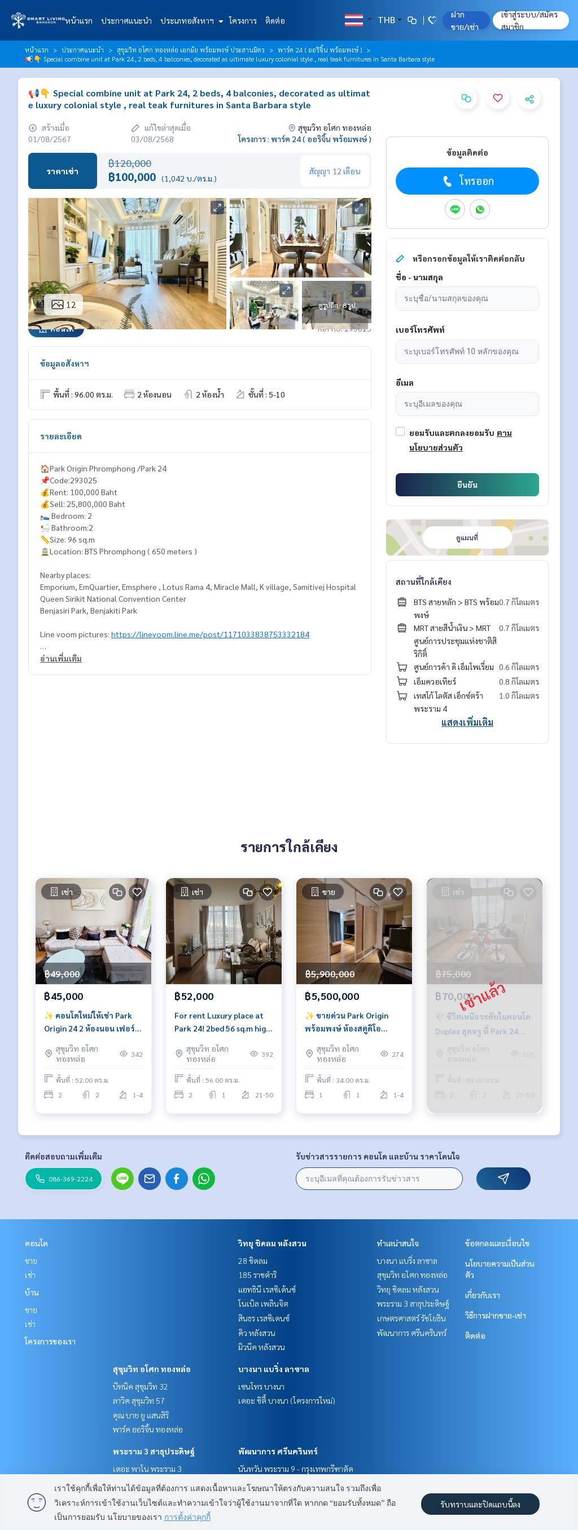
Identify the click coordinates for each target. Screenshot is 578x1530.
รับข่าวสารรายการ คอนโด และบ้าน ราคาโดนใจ (378, 1156)
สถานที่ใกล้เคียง (424, 581)
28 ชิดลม (253, 1260)
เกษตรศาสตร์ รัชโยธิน (411, 1318)
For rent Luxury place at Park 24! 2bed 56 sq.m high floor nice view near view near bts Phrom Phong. (222, 1025)
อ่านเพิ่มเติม (61, 658)
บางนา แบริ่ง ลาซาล (273, 1369)
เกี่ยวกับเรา (482, 1295)
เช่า (30, 1274)
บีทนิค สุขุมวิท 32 (140, 1386)
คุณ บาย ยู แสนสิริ (141, 1415)
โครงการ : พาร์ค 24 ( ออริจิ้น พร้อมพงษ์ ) (304, 139)
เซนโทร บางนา (261, 1386)
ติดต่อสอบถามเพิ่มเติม (63, 1156)
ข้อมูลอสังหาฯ (64, 363)
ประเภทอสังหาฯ (190, 20)
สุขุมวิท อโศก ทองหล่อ (152, 1369)
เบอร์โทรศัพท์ (420, 329)
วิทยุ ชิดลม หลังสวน (272, 1243)
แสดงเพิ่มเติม (467, 722)
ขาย (31, 1260)
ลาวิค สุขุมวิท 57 (139, 1400)
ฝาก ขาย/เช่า (465, 20)
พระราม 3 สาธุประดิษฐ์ (154, 1451)
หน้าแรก (79, 20)
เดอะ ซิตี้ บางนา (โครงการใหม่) (286, 1400)
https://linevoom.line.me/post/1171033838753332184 (210, 634)
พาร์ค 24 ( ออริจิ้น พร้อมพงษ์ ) (320, 49)
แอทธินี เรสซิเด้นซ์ (267, 1289)
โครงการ (243, 20)
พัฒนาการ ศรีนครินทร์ (278, 1451)
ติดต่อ (275, 20)
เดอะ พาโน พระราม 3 (147, 1468)
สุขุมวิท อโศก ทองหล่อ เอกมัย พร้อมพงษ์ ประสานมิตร (191, 49)
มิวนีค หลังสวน (261, 1347)
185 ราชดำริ (257, 1274)
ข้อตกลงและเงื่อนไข (497, 1243)
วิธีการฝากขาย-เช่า (495, 1315)
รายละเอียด (61, 436)
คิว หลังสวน (256, 1333)
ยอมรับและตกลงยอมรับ (451, 432)
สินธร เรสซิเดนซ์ (264, 1318)
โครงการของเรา (50, 1341)
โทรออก (467, 181)
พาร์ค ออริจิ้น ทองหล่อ (148, 1429)
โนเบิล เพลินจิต (263, 1303)
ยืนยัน (467, 484)
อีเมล (405, 382)
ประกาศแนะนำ (126, 20)
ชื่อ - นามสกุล (419, 277)
